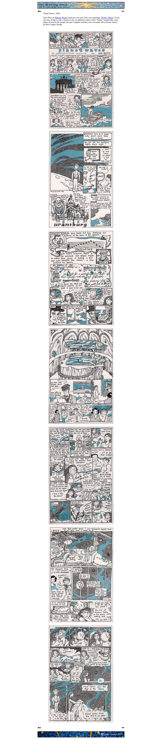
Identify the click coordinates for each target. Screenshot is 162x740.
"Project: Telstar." (107, 18)
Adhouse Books (61, 18)
